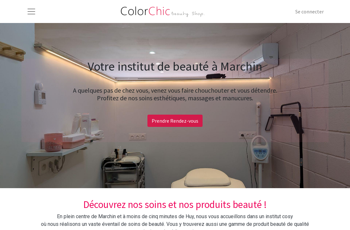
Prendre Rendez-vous (175, 121)
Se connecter (309, 11)
